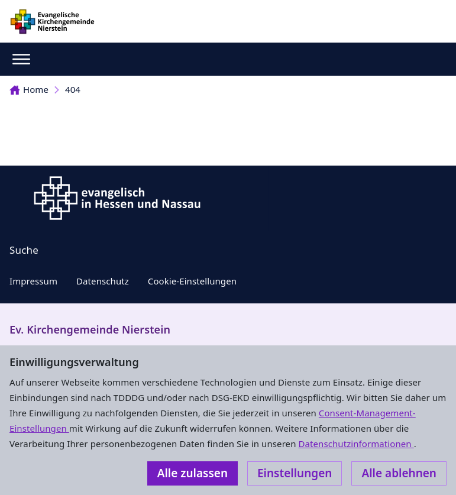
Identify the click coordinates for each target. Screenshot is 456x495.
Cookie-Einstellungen (192, 281)
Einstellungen (294, 473)
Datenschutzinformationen (355, 443)
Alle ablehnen (398, 473)
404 (72, 89)
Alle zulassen (192, 473)
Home (28, 89)
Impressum (33, 281)
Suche (23, 250)
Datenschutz (102, 281)
